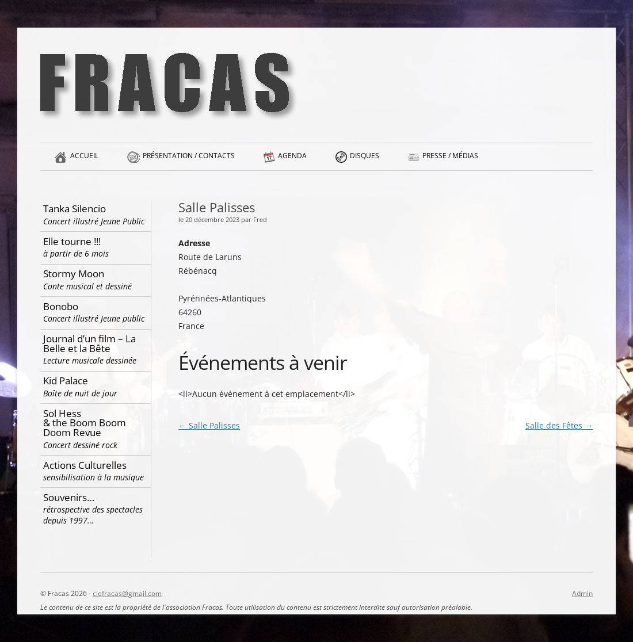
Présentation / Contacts (189, 160)
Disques (364, 160)
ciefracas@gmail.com (127, 593)
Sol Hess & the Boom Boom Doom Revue (95, 428)
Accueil (84, 160)
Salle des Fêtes (559, 425)
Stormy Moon (95, 279)
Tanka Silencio (95, 214)
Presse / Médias (450, 160)
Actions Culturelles (95, 470)
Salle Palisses (209, 425)
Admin (582, 593)
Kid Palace (95, 386)
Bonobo (95, 312)
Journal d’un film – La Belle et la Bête (95, 349)
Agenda (292, 160)
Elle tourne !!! (95, 247)
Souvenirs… (95, 508)
